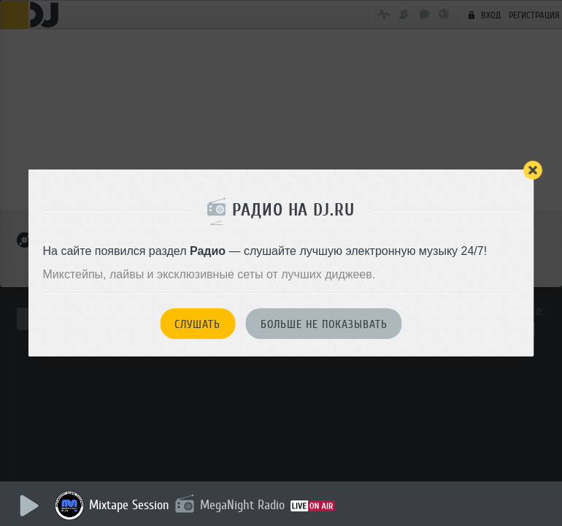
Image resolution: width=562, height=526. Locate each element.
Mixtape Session (129, 505)
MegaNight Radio (242, 505)
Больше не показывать (324, 324)
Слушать (197, 324)
